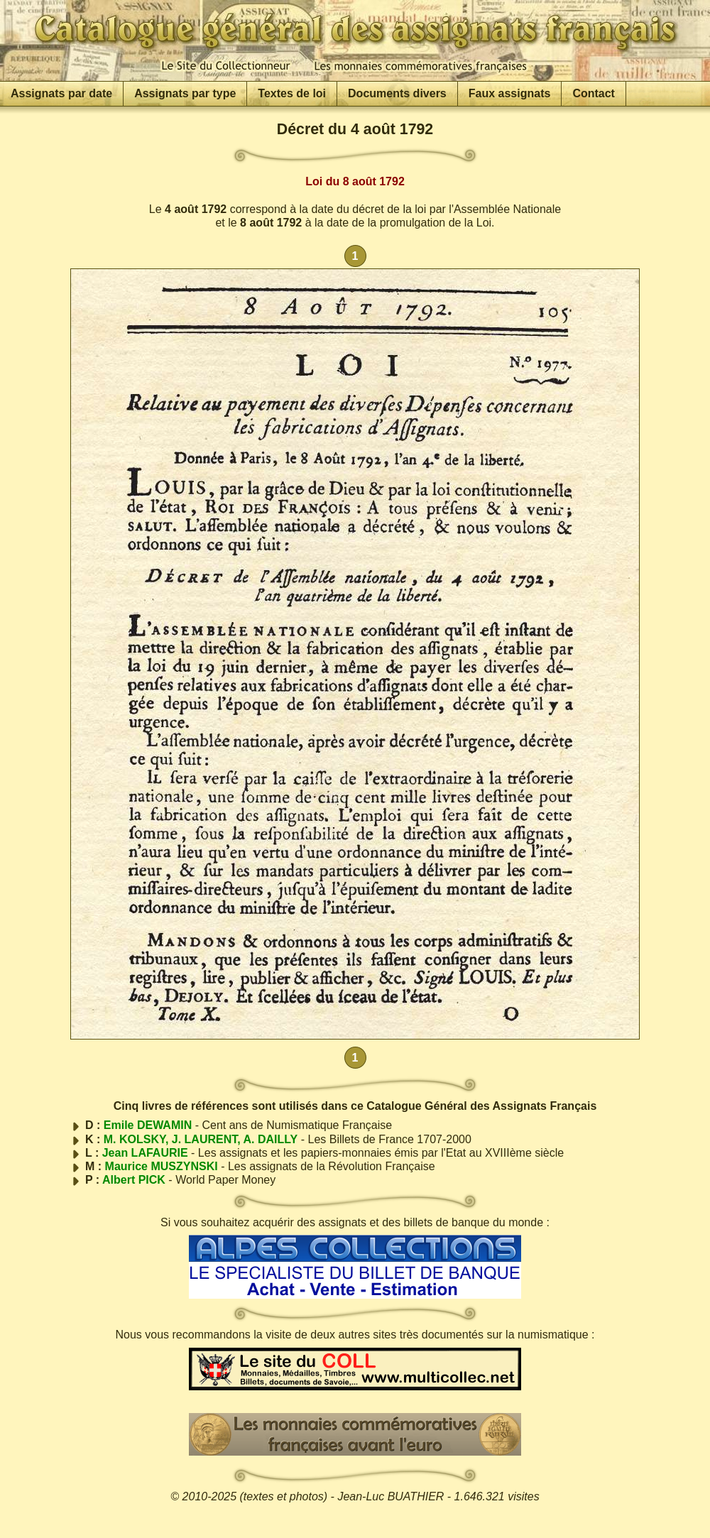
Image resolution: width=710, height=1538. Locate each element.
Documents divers (397, 93)
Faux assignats (510, 93)
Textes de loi (292, 93)
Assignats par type (185, 93)
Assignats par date (61, 93)
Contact (593, 93)
